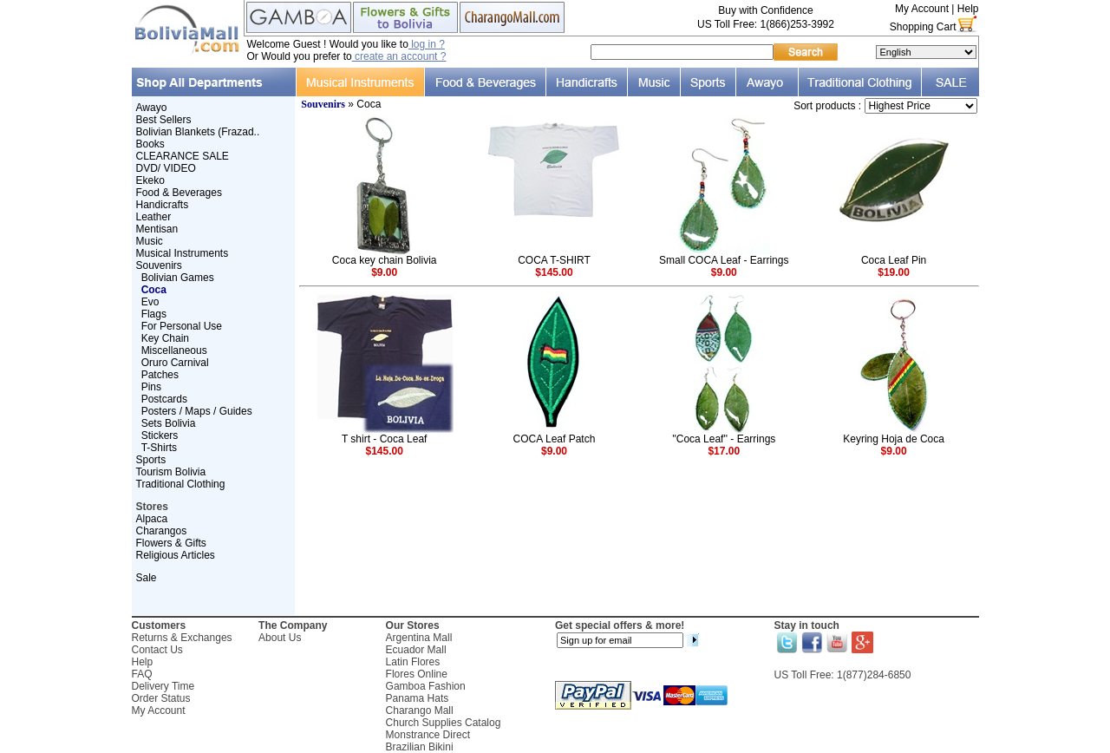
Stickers (160, 435)
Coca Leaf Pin (893, 260)
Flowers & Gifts (171, 543)
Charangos (161, 531)
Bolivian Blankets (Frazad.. (198, 132)
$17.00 (724, 451)
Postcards (164, 399)
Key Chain (165, 338)
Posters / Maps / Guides (196, 411)
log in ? (426, 44)
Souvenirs (159, 265)
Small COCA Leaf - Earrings (723, 260)
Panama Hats (417, 698)
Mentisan (157, 229)
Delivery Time (163, 686)
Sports (151, 460)
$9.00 (384, 272)
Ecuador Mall (416, 650)
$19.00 (894, 272)
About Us (279, 638)
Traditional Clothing (180, 484)
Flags (153, 314)
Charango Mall (420, 710)
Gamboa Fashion (426, 686)
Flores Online (416, 674)
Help (968, 9)
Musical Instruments (182, 253)
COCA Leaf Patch (554, 439)
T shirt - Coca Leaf (384, 439)
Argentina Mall (419, 638)
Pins (151, 387)
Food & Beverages (179, 193)
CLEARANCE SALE (182, 156)
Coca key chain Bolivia (384, 260)
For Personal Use (181, 326)
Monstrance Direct (428, 735)
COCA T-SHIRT (554, 260)
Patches (160, 375)
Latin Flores (413, 662)
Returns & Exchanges (182, 638)
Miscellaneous (174, 350)
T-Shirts (159, 448)
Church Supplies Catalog (443, 723)
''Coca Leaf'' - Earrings (723, 439)
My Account (922, 9)
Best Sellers (164, 120)
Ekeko (150, 180)
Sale (146, 578)
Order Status (161, 698)
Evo (150, 302)
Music (149, 241)
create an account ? (399, 56)
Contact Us (157, 650)
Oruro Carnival (175, 363)
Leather (154, 217)
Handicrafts (162, 205)
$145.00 (553, 272)
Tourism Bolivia (171, 472)
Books (150, 144)
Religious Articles (175, 555)
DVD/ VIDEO (166, 168)
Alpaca (152, 519)
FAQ (142, 674)
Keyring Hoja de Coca (893, 439)
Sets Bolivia (168, 423)
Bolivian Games (177, 278)
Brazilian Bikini (420, 747)
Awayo (151, 107)
